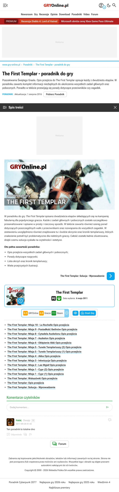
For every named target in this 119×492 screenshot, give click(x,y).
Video (86, 14)
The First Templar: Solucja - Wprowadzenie (31, 387)
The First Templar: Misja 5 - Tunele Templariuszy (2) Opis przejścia (44, 347)
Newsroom (27, 14)
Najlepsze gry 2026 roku (52, 482)
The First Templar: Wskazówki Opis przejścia (32, 378)
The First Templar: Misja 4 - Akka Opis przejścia (33, 356)
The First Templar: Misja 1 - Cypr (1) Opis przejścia (35, 373)
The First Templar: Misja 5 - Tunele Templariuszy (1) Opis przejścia (44, 351)
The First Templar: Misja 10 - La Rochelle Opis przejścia (38, 324)
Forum (94, 14)
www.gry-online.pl (11, 64)
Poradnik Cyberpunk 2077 (22, 482)
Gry (36, 14)
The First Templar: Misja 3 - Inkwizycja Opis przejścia (37, 360)
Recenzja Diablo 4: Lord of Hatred (39, 21)
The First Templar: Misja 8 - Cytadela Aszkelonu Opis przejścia (42, 333)
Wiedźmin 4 (104, 482)
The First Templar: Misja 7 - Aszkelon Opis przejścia (36, 338)
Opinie (54, 14)
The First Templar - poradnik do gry (53, 64)
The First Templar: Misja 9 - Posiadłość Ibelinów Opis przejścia (42, 329)
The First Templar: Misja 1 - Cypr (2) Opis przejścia (35, 369)
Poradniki (77, 14)
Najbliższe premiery (59, 487)
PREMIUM (11, 21)
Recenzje (44, 14)
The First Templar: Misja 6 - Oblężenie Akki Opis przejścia (39, 342)
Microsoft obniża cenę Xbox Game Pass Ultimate (87, 21)
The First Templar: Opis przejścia (25, 382)
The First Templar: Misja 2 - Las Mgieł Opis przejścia (36, 365)
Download (64, 14)
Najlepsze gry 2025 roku (81, 482)
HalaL (19, 420)
